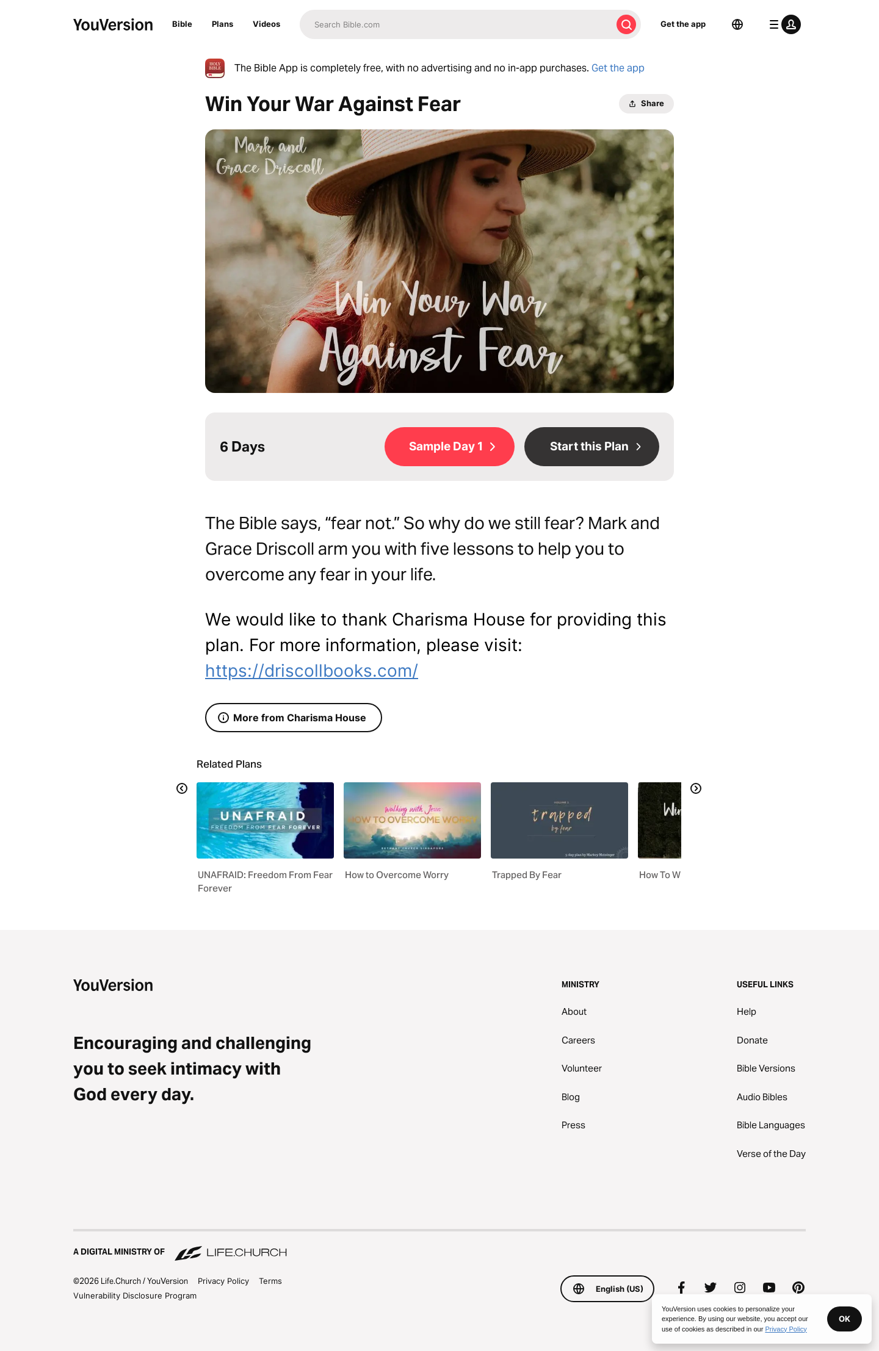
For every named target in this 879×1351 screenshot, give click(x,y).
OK (844, 1319)
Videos (266, 24)
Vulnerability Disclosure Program (135, 1295)
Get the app (683, 24)
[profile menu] (782, 24)
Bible (182, 24)
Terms (270, 1281)
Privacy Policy (223, 1281)
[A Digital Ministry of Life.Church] (439, 1246)
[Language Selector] (737, 24)
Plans (222, 24)
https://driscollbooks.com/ (311, 670)
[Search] (456, 24)
